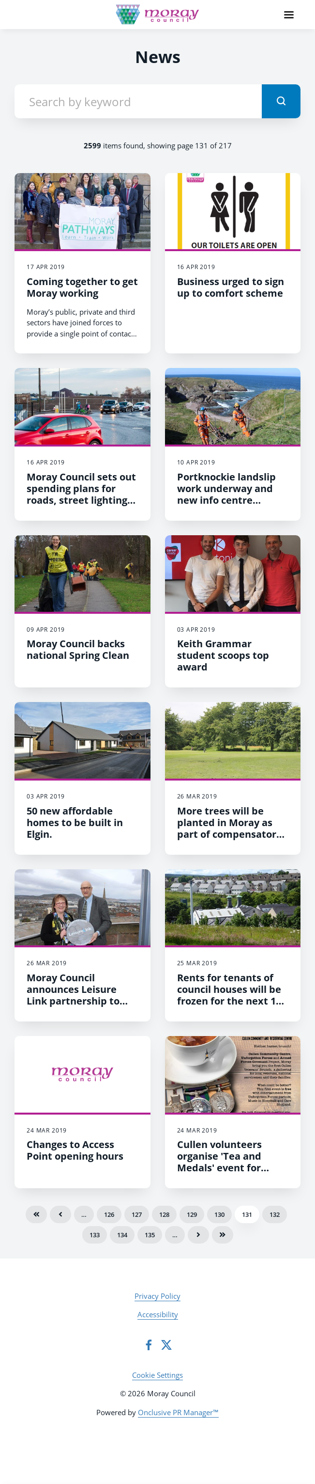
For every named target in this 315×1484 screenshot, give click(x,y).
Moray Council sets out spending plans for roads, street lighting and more (81, 494)
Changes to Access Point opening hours (75, 1150)
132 (275, 1214)
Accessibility (157, 1314)
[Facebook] (148, 1345)
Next (198, 1235)
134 (122, 1234)
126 (109, 1214)
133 (95, 1234)
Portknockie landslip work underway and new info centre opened (226, 494)
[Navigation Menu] (289, 14)
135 (150, 1234)
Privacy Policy (157, 1296)
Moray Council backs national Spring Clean (78, 649)
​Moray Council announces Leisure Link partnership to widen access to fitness (82, 995)
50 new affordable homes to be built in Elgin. (75, 822)
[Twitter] (166, 1345)
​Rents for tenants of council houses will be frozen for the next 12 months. (229, 995)
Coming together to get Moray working (82, 287)
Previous (60, 1214)
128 (164, 1214)
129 (192, 1214)
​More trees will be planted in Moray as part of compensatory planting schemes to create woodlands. (229, 834)
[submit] (281, 101)
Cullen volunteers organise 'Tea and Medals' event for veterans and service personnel (227, 1167)
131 (247, 1214)
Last (222, 1235)
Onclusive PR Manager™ (178, 1412)
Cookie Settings (157, 1375)
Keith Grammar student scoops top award (223, 655)
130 (219, 1214)
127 (137, 1214)
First (36, 1214)
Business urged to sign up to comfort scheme (230, 287)
